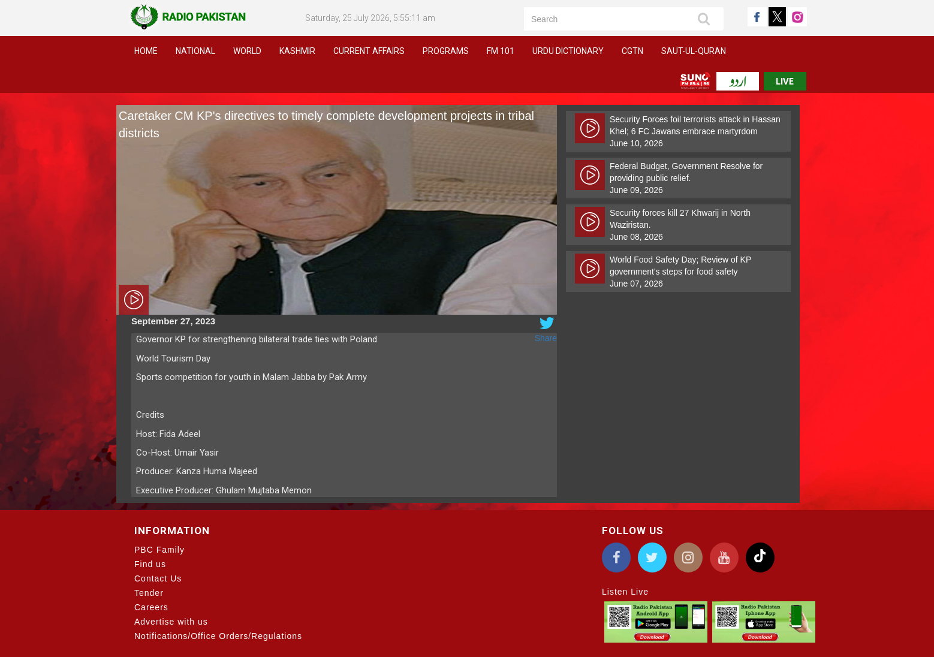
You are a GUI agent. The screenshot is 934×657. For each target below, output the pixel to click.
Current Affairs (369, 51)
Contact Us (158, 578)
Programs (446, 51)
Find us (150, 564)
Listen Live (625, 591)
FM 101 (500, 51)
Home (146, 51)
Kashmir (297, 51)
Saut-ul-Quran (693, 51)
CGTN (632, 51)
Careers (151, 607)
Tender (149, 593)
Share (546, 338)
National (195, 51)
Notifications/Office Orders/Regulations (218, 636)
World (247, 51)
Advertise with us (171, 621)
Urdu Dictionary (568, 51)
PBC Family (159, 549)
